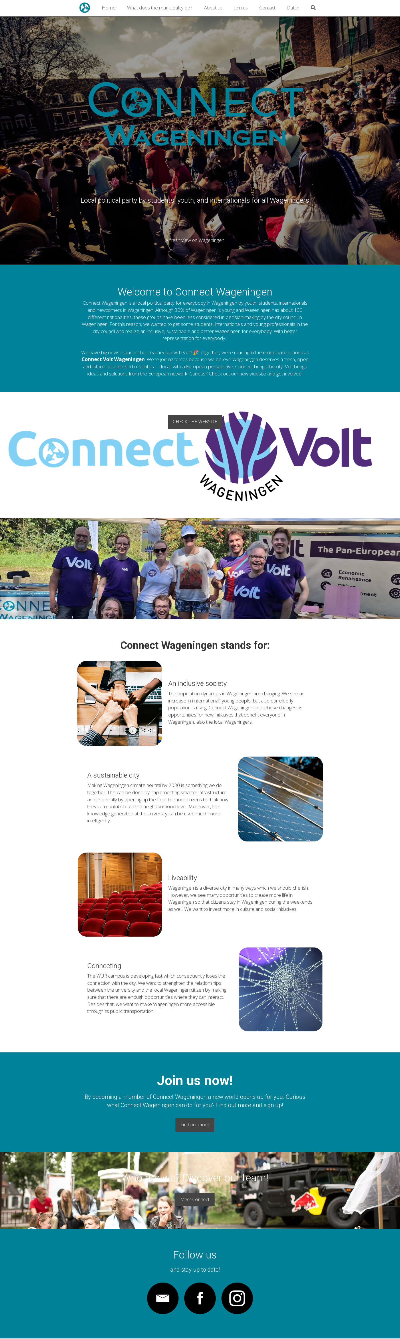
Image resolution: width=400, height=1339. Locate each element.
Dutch (293, 7)
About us (213, 7)
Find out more (200, 1125)
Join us (241, 7)
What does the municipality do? (160, 7)
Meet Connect (200, 1200)
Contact (267, 7)
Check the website (200, 420)
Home (109, 7)
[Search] (313, 8)
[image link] (163, 1299)
